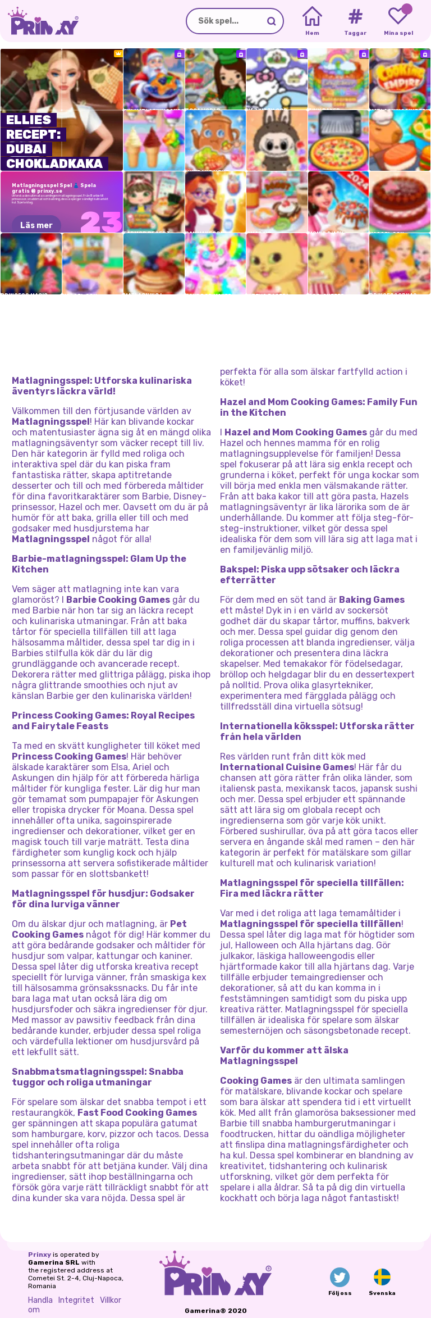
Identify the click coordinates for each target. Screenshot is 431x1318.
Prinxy (39, 1254)
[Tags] (355, 21)
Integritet (76, 1300)
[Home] (312, 21)
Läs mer (36, 225)
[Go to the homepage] (39, 21)
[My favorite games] (398, 21)
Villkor (110, 1300)
